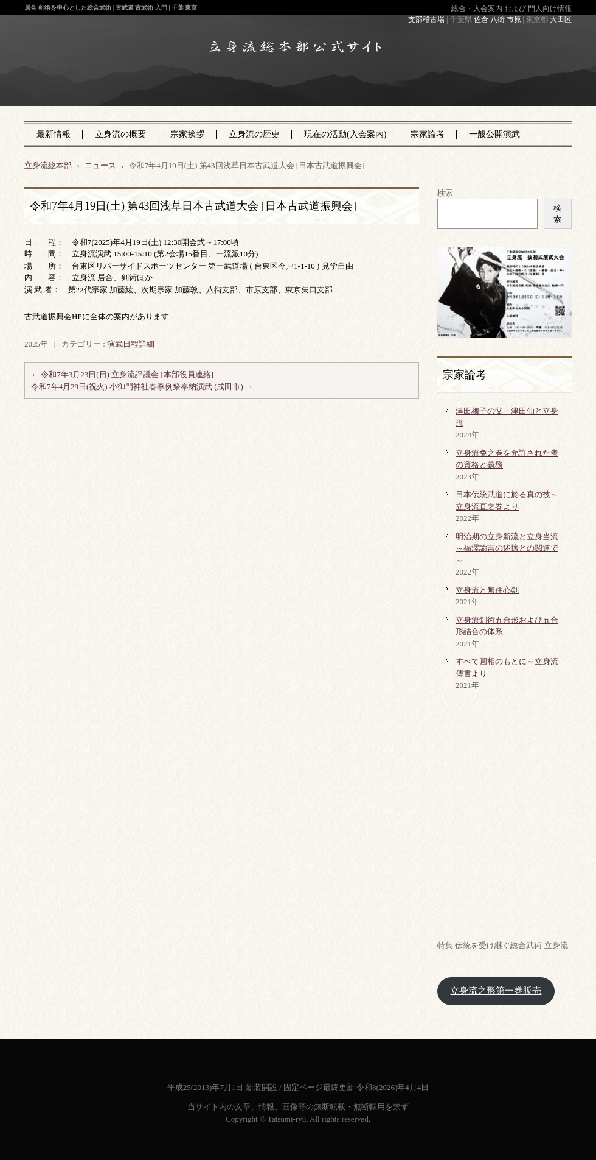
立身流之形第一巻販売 (495, 991)
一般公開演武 (494, 134)
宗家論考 (428, 134)
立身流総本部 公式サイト (269, 85)
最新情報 (53, 134)
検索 (445, 192)
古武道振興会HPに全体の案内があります (96, 316)
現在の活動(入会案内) (345, 134)
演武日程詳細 (130, 343)
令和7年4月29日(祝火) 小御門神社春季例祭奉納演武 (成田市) (142, 386)
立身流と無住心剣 (487, 590)
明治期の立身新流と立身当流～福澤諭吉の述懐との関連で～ (507, 548)
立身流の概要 (120, 134)
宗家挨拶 (187, 134)
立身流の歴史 (254, 134)
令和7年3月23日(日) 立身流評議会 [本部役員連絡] (122, 374)
